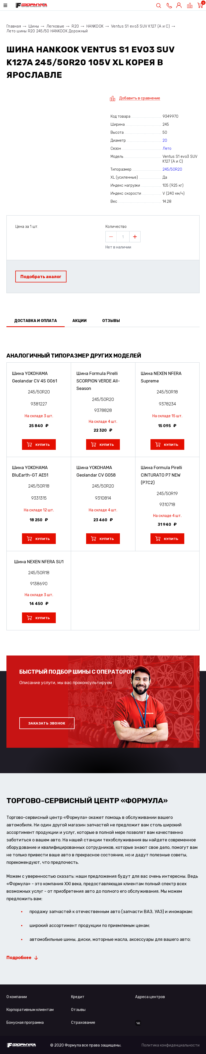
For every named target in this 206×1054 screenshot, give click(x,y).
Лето (167, 148)
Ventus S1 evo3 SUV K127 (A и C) (140, 26)
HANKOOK (95, 26)
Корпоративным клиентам (30, 1009)
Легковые (55, 26)
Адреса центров (150, 997)
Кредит (77, 997)
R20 (75, 26)
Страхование (83, 1022)
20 (165, 140)
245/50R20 (172, 169)
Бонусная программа (25, 1022)
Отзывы (78, 1009)
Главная (13, 26)
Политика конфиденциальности (171, 1045)
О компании (16, 997)
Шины (33, 26)
